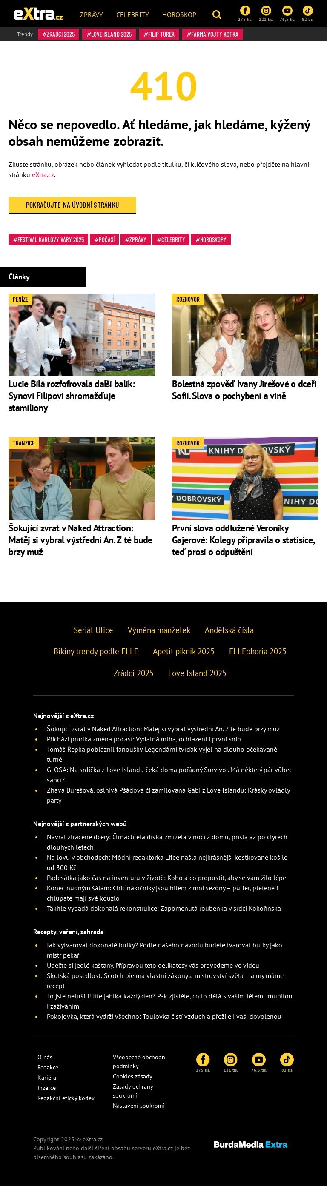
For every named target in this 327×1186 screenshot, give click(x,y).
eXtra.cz (43, 174)
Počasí (107, 239)
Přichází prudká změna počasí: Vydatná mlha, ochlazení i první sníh (144, 739)
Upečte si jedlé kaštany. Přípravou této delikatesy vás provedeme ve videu (153, 965)
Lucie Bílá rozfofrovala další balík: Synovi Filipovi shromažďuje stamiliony (72, 395)
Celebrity (132, 14)
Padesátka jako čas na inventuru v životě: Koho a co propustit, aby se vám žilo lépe (166, 877)
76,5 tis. (287, 14)
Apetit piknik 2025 (184, 651)
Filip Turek (161, 34)
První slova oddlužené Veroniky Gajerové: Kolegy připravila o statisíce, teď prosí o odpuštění (243, 540)
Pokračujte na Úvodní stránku (72, 204)
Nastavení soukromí (138, 1105)
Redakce (47, 1067)
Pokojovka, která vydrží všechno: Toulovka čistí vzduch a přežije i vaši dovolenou (164, 1016)
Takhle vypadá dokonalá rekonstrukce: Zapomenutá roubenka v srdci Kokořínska (164, 908)
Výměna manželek (159, 630)
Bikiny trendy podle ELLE (96, 651)
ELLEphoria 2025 (258, 651)
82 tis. (307, 14)
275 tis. (245, 14)
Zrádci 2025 (61, 34)
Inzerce (46, 1088)
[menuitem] (91, 13)
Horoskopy (213, 239)
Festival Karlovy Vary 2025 (50, 239)
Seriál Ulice (93, 630)
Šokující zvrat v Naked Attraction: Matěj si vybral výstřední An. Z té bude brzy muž (80, 540)
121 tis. (266, 14)
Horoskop (179, 14)
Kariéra (46, 1077)
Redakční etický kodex (66, 1098)
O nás (44, 1057)
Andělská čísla (229, 630)
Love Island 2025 (111, 34)
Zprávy (91, 14)
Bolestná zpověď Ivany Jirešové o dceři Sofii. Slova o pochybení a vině (244, 390)
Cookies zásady (132, 1076)
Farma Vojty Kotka (214, 34)
